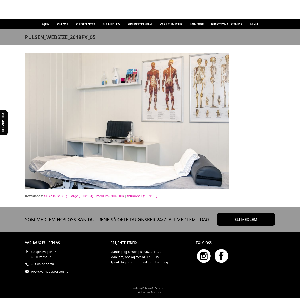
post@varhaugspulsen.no (50, 271)
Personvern (161, 288)
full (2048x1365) (55, 196)
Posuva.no (156, 292)
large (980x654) (81, 196)
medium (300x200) (110, 196)
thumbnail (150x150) (142, 196)
